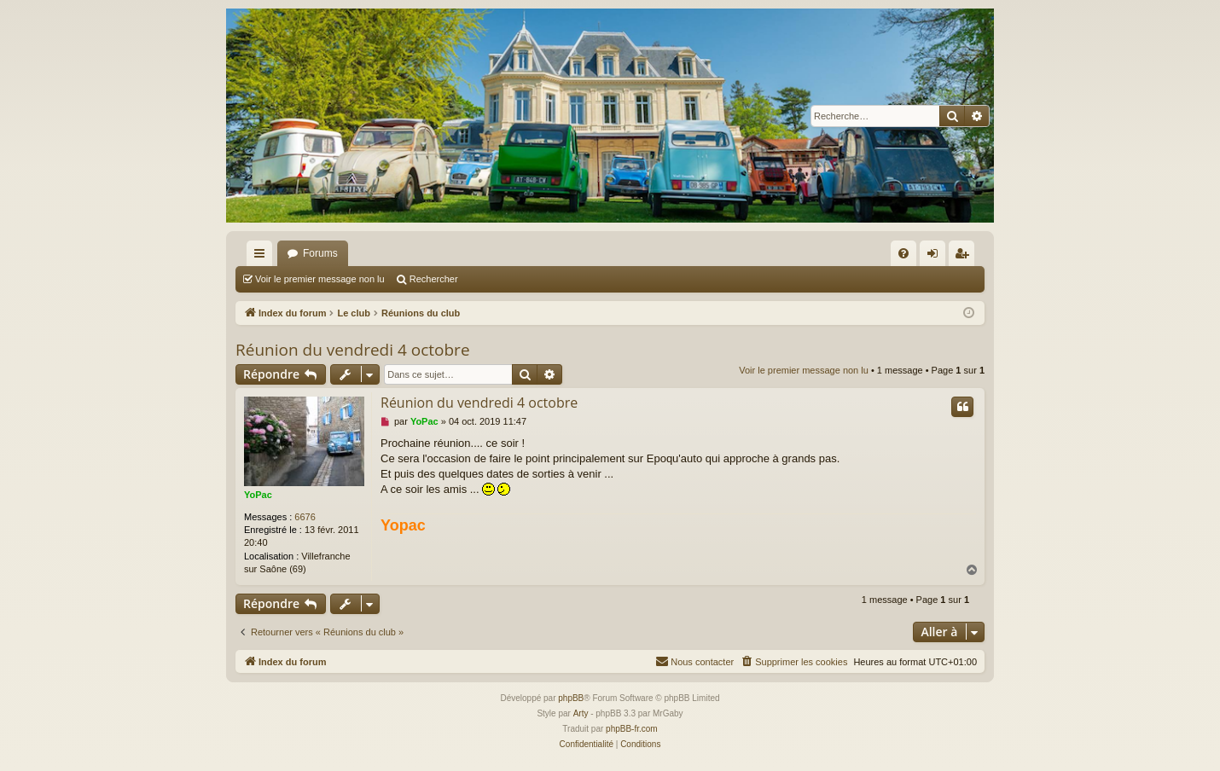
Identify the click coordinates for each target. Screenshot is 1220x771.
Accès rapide (262, 256)
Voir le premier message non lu (320, 279)
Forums (320, 253)
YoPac (258, 495)
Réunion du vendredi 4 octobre (352, 350)
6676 (304, 517)
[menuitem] (903, 253)
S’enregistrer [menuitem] (965, 256)
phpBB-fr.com (632, 728)
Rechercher (434, 279)
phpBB (571, 698)
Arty (581, 713)
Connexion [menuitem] (936, 256)
